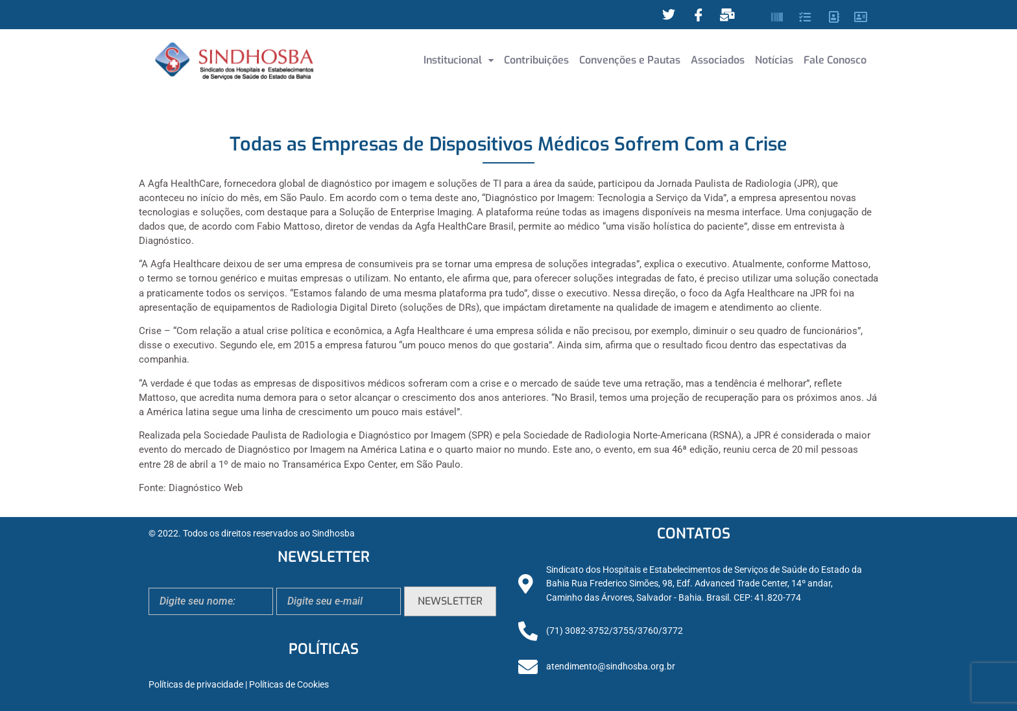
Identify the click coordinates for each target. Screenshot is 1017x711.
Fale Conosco (835, 60)
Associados (718, 60)
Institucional (459, 60)
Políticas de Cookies (289, 684)
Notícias (774, 60)
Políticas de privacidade (196, 684)
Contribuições (536, 60)
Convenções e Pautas (629, 60)
